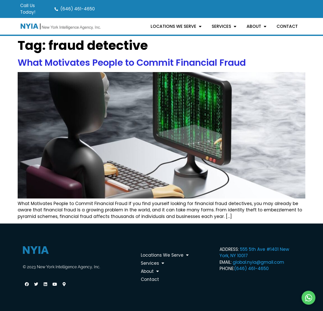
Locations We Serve (176, 26)
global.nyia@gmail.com (258, 262)
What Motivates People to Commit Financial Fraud (132, 62)
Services (224, 26)
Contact (287, 26)
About (256, 26)
